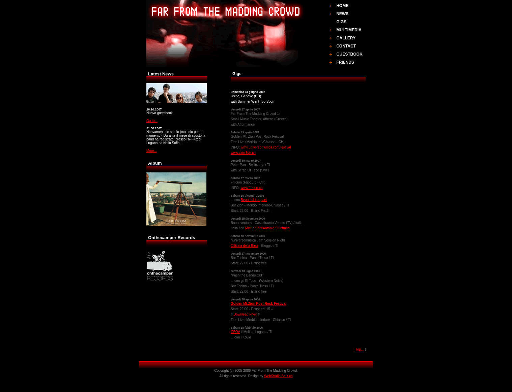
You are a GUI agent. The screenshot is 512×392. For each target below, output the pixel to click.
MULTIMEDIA (348, 30)
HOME (342, 5)
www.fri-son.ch (251, 188)
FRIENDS (345, 62)
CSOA (235, 332)
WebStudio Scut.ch (278, 376)
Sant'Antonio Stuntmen (272, 228)
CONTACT (346, 46)
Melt (248, 228)
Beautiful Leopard (254, 200)
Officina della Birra (244, 246)
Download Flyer (245, 314)
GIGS (341, 22)
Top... (359, 349)
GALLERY (345, 38)
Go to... (152, 121)
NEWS (342, 13)
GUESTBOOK (349, 54)
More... (151, 151)
